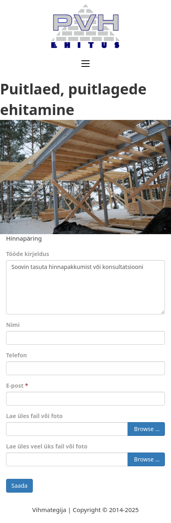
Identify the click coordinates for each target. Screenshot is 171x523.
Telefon (16, 355)
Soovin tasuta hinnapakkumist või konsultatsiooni (85, 287)
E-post (17, 385)
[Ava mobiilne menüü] (85, 63)
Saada (19, 485)
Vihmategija (49, 510)
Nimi (12, 325)
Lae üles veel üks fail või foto (47, 446)
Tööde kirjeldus (27, 254)
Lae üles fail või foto (34, 416)
